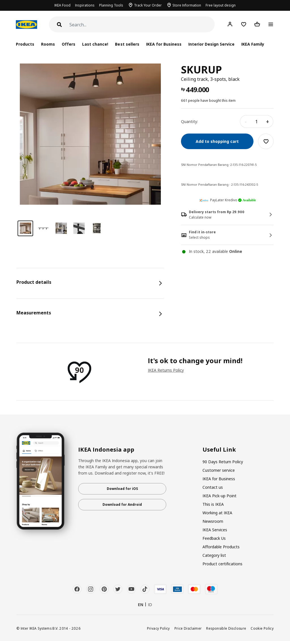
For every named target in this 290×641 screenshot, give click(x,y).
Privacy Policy (158, 628)
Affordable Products (221, 546)
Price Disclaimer (188, 628)
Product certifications (222, 563)
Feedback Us (214, 538)
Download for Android (122, 504)
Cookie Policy (262, 628)
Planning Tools (111, 5)
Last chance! (95, 44)
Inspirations (85, 5)
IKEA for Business (164, 44)
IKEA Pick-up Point (219, 495)
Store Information (186, 5)
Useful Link (219, 449)
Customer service (218, 470)
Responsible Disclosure (226, 628)
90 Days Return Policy (222, 461)
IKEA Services (214, 529)
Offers (68, 44)
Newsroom (212, 521)
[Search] (142, 24)
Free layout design (221, 5)
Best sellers (127, 44)
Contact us (212, 487)
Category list (214, 555)
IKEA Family (252, 44)
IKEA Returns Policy (166, 370)
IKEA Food (62, 5)
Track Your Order (148, 5)
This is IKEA (213, 504)
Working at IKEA (217, 512)
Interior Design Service (211, 44)
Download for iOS (122, 488)
